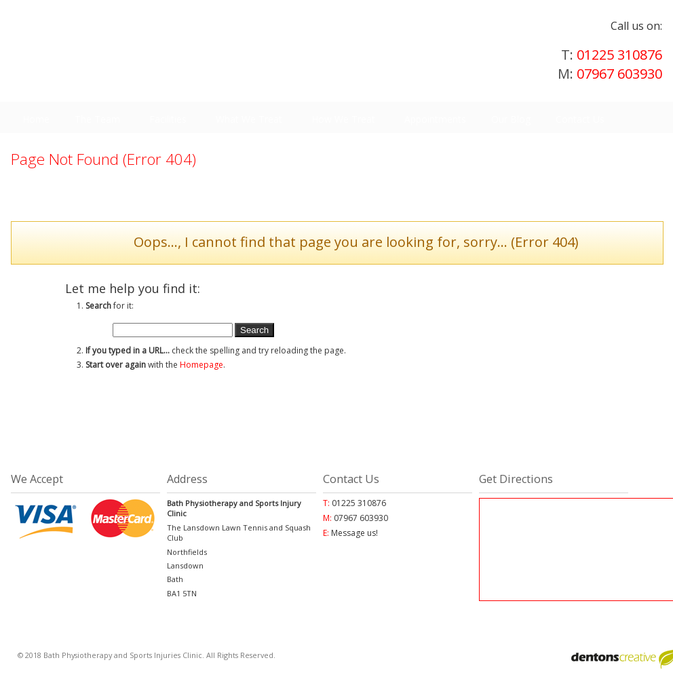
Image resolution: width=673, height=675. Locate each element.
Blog (379, 436)
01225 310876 (289, 436)
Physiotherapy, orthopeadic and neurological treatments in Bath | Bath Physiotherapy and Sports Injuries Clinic (244, 48)
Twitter (601, 436)
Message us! (354, 533)
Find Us (167, 436)
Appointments (72, 436)
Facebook (498, 436)
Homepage (201, 364)
